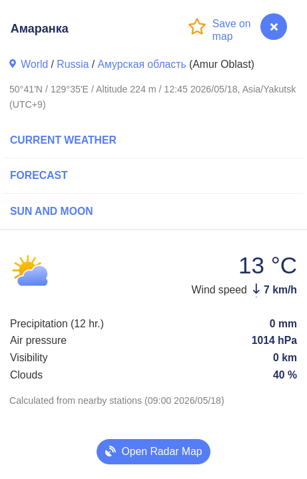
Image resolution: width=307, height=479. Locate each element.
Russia (73, 64)
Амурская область (142, 64)
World (34, 64)
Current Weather (63, 140)
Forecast (39, 175)
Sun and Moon (51, 211)
